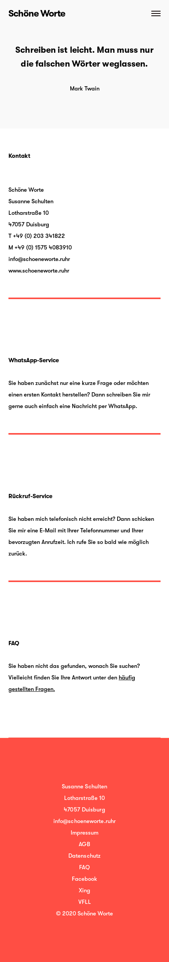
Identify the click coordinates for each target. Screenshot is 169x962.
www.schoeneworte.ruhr (38, 270)
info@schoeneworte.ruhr (39, 259)
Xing (84, 890)
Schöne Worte (36, 13)
